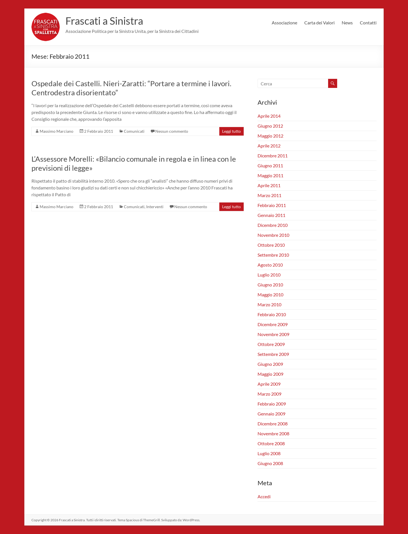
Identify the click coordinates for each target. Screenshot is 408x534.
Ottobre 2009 (271, 344)
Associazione (284, 22)
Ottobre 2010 (271, 245)
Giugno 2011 (270, 165)
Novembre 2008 (273, 433)
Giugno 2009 (270, 364)
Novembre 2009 (273, 334)
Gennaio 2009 (271, 413)
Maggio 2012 (270, 135)
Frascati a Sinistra (104, 20)
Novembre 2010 (273, 235)
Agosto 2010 (270, 264)
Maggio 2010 (270, 294)
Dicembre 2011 (273, 155)
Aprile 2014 (269, 116)
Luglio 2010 (269, 274)
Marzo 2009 (269, 393)
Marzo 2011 (269, 195)
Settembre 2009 (273, 354)
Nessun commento (171, 131)
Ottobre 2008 (271, 443)
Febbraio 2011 (272, 205)
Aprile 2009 (269, 384)
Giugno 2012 (270, 125)
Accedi (264, 496)
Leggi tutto (231, 131)
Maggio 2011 (270, 175)
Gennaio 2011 (271, 215)
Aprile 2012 (269, 145)
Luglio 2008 (269, 453)
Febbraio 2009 (272, 403)
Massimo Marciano (56, 131)
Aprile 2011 (269, 185)
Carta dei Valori (319, 22)
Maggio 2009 (270, 374)
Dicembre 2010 (273, 225)
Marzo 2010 (269, 304)
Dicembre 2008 (273, 423)
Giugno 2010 (270, 284)
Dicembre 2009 (273, 324)
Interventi (154, 206)
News (347, 22)
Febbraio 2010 (272, 314)
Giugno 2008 (270, 463)
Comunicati (134, 131)
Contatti (368, 22)
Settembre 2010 (273, 254)
